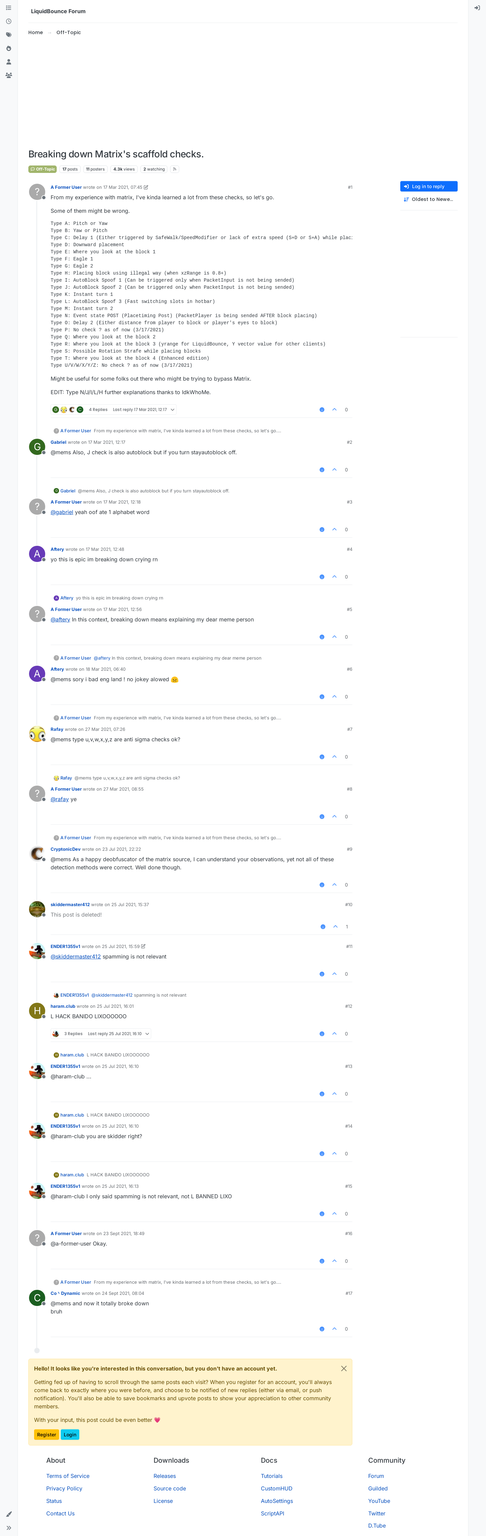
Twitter (376, 1513)
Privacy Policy (64, 1488)
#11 (349, 946)
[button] (9, 1514)
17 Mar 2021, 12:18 (122, 502)
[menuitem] (477, 8)
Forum (376, 1476)
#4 (349, 549)
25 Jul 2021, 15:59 (121, 946)
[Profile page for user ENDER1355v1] (37, 951)
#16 (348, 1233)
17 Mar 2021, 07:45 (122, 187)
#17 (349, 1293)
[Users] (9, 62)
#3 (349, 502)
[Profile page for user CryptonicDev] (37, 854)
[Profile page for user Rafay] (37, 734)
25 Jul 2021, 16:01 (115, 1006)
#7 (349, 729)
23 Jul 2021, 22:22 (121, 849)
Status (54, 1500)
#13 (348, 1066)
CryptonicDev (66, 849)
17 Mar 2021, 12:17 (106, 442)
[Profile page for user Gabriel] (37, 447)
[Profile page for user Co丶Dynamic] (37, 1298)
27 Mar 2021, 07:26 (105, 729)
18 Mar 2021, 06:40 (106, 669)
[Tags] (9, 35)
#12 (348, 1006)
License (163, 1500)
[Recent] (9, 21)
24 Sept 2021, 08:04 (123, 1293)
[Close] (344, 1368)
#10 (348, 904)
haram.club (63, 1006)
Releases (165, 1476)
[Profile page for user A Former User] (37, 192)
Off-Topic (42, 169)
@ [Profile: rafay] (60, 799)
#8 (349, 789)
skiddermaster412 (70, 904)
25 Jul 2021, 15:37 (130, 904)
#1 (350, 187)
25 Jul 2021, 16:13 (120, 1186)
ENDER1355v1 (65, 946)
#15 (348, 1186)
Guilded (378, 1488)
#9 (349, 849)
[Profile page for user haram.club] (37, 1011)
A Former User (66, 187)
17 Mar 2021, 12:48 (105, 549)
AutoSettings (277, 1500)
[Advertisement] (243, 92)
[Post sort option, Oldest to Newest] (429, 199)
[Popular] (9, 48)
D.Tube (377, 1525)
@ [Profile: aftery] (60, 619)
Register (46, 1434)
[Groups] (9, 75)
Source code (170, 1488)
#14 (348, 1126)
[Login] (477, 8)
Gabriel (58, 442)
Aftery (57, 549)
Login (70, 1434)
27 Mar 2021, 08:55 (123, 789)
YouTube (379, 1500)
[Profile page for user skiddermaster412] (37, 909)
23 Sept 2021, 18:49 (123, 1233)
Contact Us (60, 1513)
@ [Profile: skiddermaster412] (76, 956)
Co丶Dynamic (65, 1293)
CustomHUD (277, 1488)
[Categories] (9, 8)
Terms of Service (67, 1476)
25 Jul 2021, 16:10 (120, 1066)
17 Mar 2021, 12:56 (122, 609)
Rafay (57, 729)
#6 (349, 669)
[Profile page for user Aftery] (37, 554)
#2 (349, 442)
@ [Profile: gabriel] (62, 512)
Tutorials (271, 1476)
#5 (349, 609)
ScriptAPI (272, 1513)
